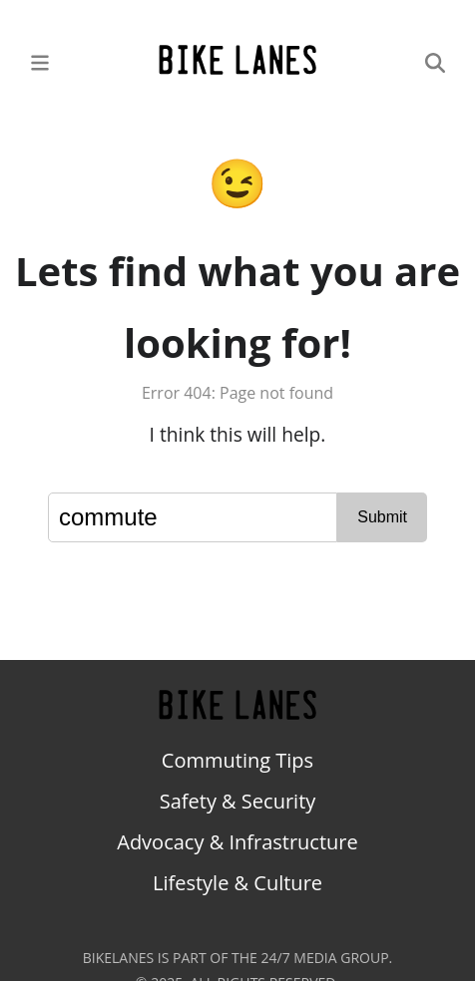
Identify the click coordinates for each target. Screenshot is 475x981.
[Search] (435, 61)
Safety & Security (238, 801)
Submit (382, 516)
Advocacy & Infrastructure (237, 841)
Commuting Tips (237, 760)
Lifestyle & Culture (237, 882)
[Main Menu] (40, 61)
